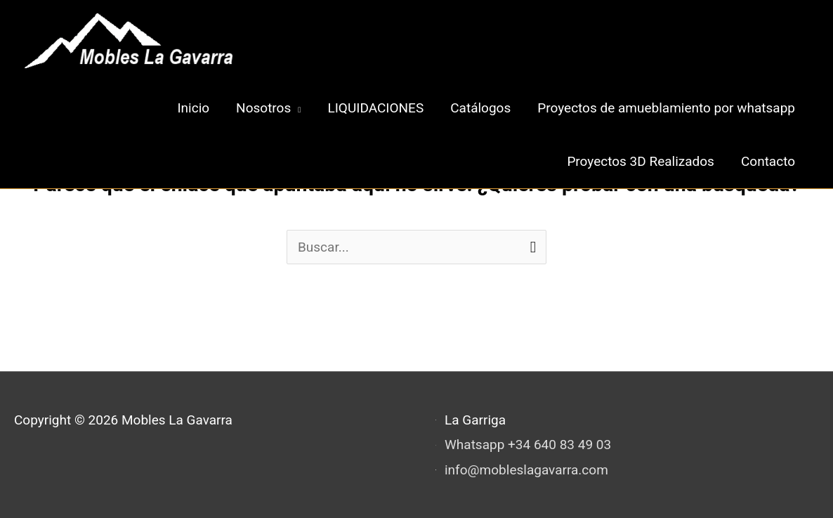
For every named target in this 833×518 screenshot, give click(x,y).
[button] (268, 108)
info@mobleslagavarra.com (526, 470)
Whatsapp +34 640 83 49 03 (528, 444)
